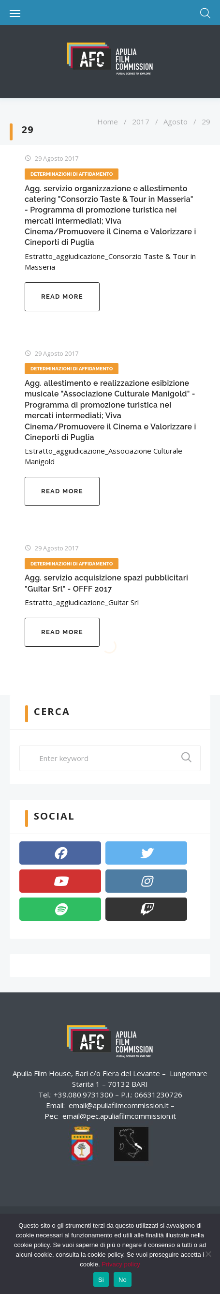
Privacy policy (121, 1264)
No (122, 1279)
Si (101, 1279)
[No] (208, 1254)
